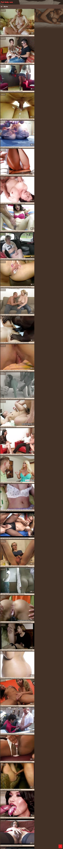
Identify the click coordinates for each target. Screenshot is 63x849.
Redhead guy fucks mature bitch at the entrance (43, 339)
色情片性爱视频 (57, 843)
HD (13, 788)
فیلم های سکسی (4, 846)
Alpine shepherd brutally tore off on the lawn (11, 237)
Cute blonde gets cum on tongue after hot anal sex (13, 773)
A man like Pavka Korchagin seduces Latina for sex (13, 109)
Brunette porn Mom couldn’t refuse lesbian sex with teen (14, 747)
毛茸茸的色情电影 (10, 844)
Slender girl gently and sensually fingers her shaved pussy (45, 160)
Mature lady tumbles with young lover (9, 160)
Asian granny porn (45, 841)
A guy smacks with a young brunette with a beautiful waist (14, 262)
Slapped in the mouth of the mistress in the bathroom (45, 620)
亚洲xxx (8, 843)
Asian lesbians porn (20, 845)
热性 (45, 843)
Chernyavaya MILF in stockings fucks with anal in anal (13, 620)
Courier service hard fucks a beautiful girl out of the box (45, 262)
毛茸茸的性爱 (18, 844)
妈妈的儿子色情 (14, 842)
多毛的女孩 (50, 842)
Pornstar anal (26, 843)
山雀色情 (31, 842)
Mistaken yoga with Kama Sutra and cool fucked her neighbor (46, 569)
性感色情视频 (3, 844)
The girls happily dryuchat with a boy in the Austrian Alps (14, 186)
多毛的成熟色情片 (37, 842)
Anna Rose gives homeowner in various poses (11, 58)
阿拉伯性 (20, 843)
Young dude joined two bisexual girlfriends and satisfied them (15, 645)
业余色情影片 (47, 845)
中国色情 (38, 841)
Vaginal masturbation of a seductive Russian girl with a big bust (47, 135)
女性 (32, 843)
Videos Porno (11, 846)
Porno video (4, 845)
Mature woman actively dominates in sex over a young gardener (47, 288)
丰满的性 (38, 844)
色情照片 (43, 844)
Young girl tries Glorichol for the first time (42, 364)
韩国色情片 (8, 841)
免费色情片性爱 (14, 843)
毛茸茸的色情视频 (25, 844)
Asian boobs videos (38, 843)
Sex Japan (15, 845)
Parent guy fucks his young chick (8, 211)
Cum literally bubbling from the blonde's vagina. (43, 313)
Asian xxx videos (14, 812)
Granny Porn (4, 845)
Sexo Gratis (50, 843)
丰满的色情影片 (11, 845)
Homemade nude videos (29, 841)
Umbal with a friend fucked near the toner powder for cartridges (16, 364)
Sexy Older (41, 845)
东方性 (29, 845)
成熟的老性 (3, 843)
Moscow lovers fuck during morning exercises (11, 696)
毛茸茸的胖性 (32, 844)
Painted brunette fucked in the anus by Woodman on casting (15, 722)
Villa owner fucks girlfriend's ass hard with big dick (44, 186)
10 (35, 775)
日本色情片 (3, 841)
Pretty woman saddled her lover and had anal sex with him (14, 492)
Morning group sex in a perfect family (9, 339)
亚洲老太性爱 (34, 845)
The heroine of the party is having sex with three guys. (45, 492)
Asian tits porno (55, 845)
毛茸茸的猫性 (20, 841)
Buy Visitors (4, 839)
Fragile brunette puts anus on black (9, 594)
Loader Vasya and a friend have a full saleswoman (12, 288)
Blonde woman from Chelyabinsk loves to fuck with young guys (47, 518)
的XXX (52, 841)
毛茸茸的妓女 (44, 842)
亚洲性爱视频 (28, 845)
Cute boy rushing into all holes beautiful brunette (43, 722)
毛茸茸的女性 (55, 844)
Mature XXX (7, 842)
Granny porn (57, 842)
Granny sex (48, 844)
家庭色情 (20, 845)
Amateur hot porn (26, 798)
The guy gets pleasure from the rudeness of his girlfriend (14, 441)
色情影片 (25, 845)
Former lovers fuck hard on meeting (9, 671)
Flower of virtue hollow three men (40, 773)
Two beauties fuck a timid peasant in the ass (42, 390)
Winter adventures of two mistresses (9, 84)
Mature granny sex (23, 842)
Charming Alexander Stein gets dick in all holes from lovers (14, 33)
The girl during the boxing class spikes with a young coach (45, 441)
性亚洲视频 (14, 841)
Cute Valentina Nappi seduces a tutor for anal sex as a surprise (15, 390)
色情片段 (10, 845)
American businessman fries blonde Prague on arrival (44, 467)
